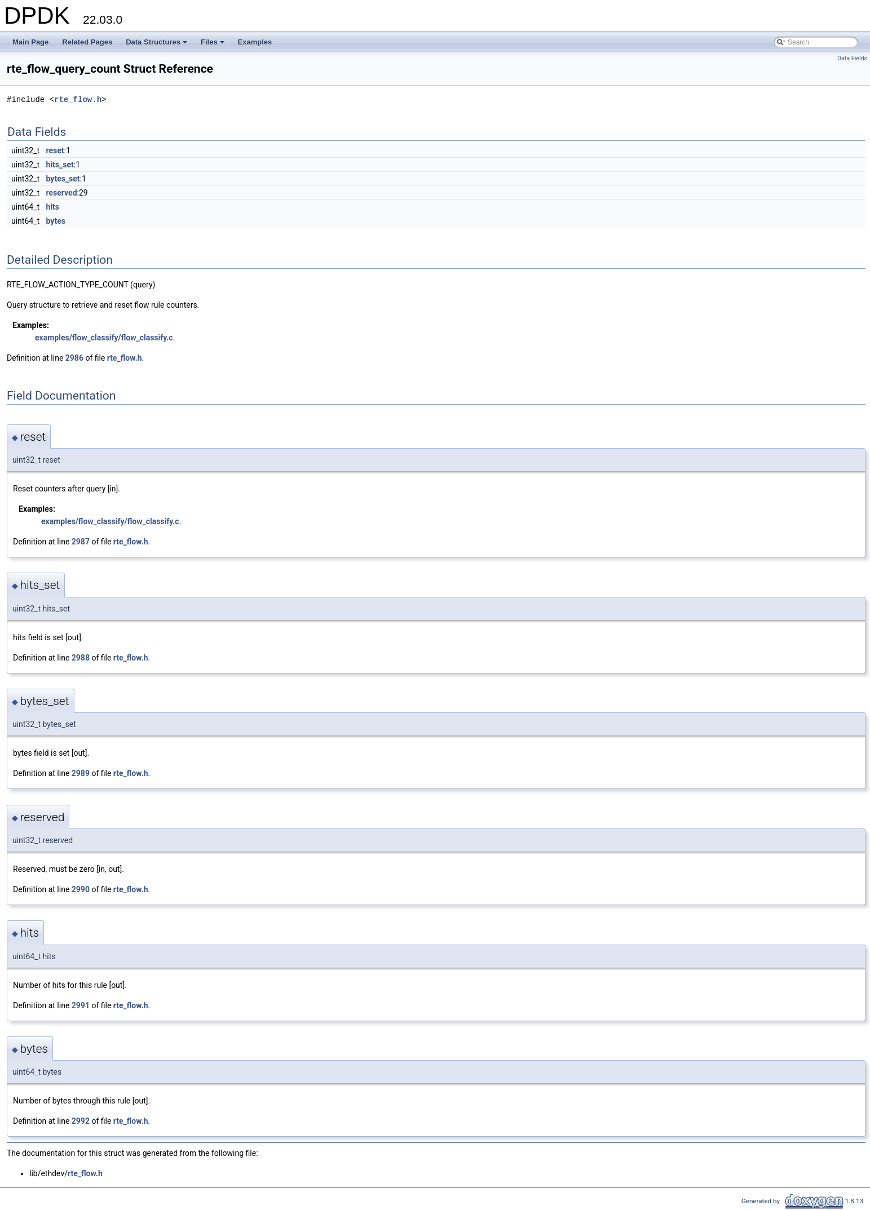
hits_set (60, 164)
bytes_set (63, 178)
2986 (74, 357)
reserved (61, 192)
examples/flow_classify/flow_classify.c (104, 337)
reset (55, 150)
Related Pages (87, 42)
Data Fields (852, 58)
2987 (81, 541)
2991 (81, 1005)
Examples (255, 42)
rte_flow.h (77, 99)
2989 (81, 773)
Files (213, 45)
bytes (55, 220)
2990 (81, 889)
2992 (81, 1120)
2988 (81, 657)
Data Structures (157, 45)
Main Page (30, 42)
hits (52, 206)
